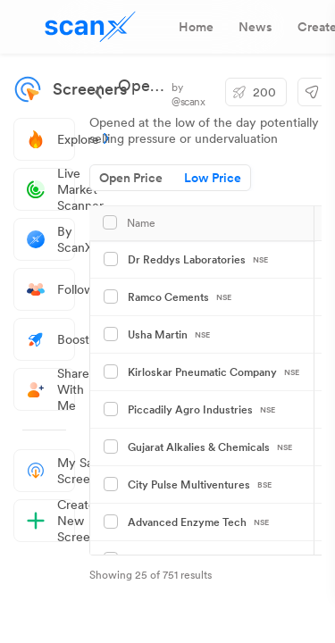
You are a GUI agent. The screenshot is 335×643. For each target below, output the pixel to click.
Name (141, 223)
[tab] (196, 27)
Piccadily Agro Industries (201, 410)
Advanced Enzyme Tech (198, 522)
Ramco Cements (179, 297)
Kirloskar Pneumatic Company (213, 372)
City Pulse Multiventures (200, 485)
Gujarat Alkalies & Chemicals (210, 447)
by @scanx (188, 94)
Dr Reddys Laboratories (198, 260)
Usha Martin (169, 335)
